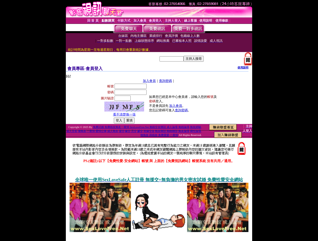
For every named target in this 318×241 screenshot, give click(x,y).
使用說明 (243, 67)
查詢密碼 (165, 81)
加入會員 (149, 81)
